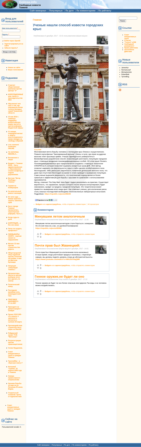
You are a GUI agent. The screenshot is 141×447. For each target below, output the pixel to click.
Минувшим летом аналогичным (60, 216)
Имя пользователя (10, 28)
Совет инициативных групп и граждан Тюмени (14, 354)
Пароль (5, 34)
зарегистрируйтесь (53, 204)
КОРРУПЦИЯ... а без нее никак (14, 224)
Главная (37, 20)
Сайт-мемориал (38, 11)
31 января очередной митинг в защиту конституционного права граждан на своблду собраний (15, 136)
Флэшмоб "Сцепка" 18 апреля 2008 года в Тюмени (15, 369)
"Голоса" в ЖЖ (130, 42)
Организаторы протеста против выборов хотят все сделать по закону (14, 277)
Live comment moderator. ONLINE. (13, 146)
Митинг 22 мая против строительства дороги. (14, 246)
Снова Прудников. (15, 348)
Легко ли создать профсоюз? (15, 229)
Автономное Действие (129, 50)
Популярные (56, 11)
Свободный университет (129, 45)
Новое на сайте (14, 67)
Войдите (39, 204)
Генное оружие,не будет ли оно (59, 276)
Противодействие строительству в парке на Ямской (15, 327)
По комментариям (85, 11)
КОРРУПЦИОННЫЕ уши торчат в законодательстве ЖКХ (15, 97)
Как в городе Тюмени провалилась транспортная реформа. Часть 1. (15, 210)
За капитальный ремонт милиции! (15, 192)
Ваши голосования (15, 70)
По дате (69, 11)
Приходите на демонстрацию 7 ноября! (14, 309)
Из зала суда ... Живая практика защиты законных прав (15, 199)
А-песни (127, 40)
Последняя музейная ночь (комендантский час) (14, 293)
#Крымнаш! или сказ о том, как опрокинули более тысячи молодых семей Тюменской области (15, 108)
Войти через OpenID (12, 41)
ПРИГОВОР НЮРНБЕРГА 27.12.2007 (13, 301)
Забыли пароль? (11, 48)
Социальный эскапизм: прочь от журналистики (15, 394)
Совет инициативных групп (130, 36)
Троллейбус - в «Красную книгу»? (15, 362)
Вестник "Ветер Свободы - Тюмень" (14, 180)
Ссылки (37, 150)
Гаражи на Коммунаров (13, 187)
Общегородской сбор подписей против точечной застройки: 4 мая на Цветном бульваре (15, 257)
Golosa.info (28, 2)
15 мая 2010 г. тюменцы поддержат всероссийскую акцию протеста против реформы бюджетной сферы (15, 122)
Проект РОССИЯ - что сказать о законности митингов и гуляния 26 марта (15, 318)
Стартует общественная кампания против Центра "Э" (15, 88)
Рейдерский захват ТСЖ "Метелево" (13, 335)
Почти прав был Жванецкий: (57, 245)
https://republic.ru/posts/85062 (48, 228)
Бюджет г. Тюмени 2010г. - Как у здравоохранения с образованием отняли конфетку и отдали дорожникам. (15, 168)
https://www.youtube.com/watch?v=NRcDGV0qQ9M (57, 259)
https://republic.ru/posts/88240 (58, 194)
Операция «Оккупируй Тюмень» (13, 268)
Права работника (131, 48)
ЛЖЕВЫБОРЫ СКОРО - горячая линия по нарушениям (14, 237)
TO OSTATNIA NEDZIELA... (13, 153)
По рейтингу (104, 11)
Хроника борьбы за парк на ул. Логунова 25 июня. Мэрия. (15, 386)
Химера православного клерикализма (14, 378)
